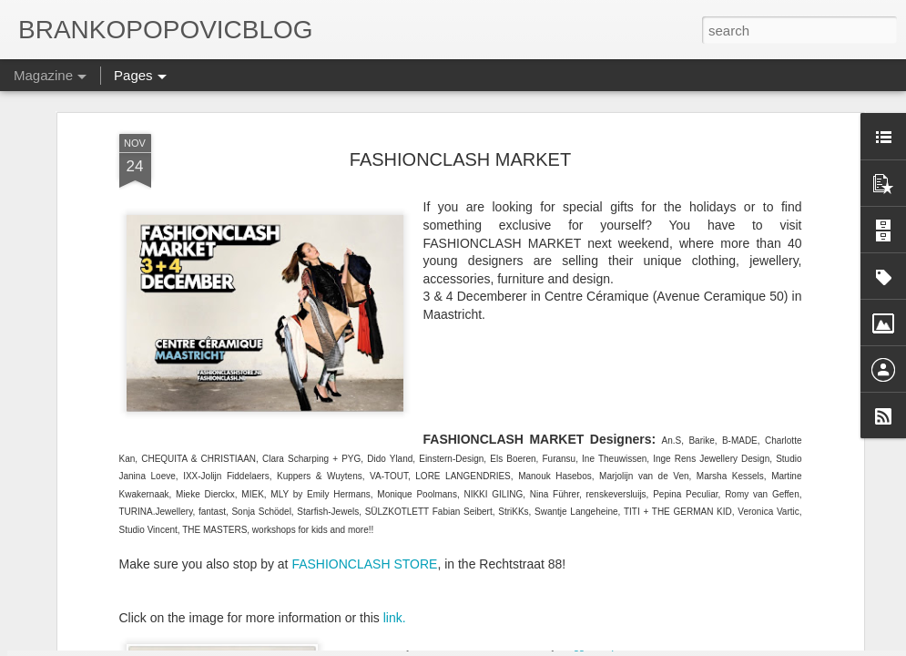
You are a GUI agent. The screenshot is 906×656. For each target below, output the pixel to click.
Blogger (576, 646)
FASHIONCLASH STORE (364, 421)
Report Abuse (629, 646)
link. (394, 474)
